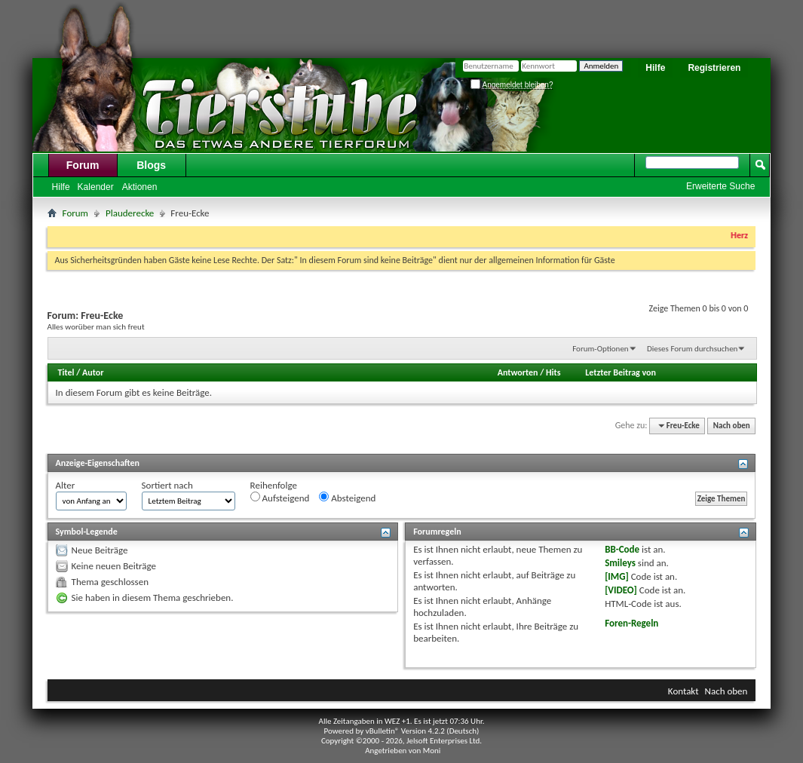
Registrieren (714, 68)
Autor (92, 372)
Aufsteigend (280, 498)
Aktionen (140, 187)
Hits (553, 372)
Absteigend (347, 498)
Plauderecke (130, 213)
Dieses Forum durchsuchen (692, 349)
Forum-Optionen (600, 349)
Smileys (620, 562)
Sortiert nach (167, 485)
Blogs (151, 165)
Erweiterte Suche (720, 186)
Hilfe (655, 68)
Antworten (518, 372)
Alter (65, 485)
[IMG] (617, 576)
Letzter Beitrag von (620, 372)
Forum (83, 165)
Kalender (96, 187)
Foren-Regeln (631, 623)
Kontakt (683, 691)
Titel (66, 372)
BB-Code (622, 549)
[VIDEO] (621, 590)
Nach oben (731, 426)
